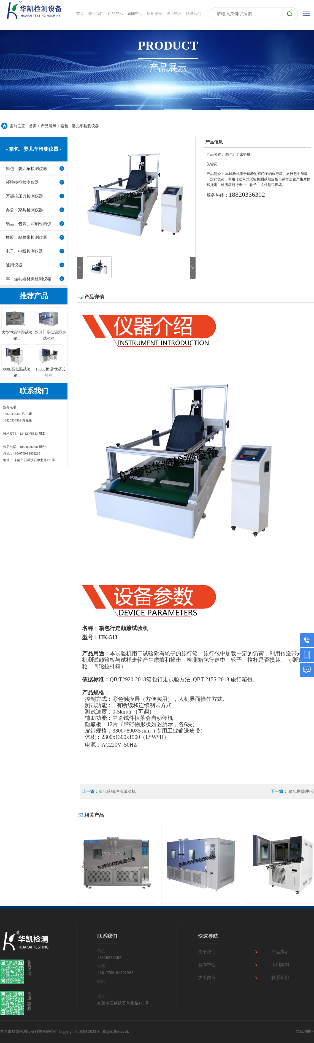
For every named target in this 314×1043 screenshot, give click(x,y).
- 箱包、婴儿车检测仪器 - (33, 149)
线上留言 (207, 977)
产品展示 (48, 126)
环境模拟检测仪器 (22, 182)
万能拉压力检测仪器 (24, 196)
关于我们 (207, 951)
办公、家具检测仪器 (24, 210)
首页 (33, 126)
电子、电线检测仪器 (24, 251)
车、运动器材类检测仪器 (28, 279)
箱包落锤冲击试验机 (117, 791)
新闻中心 (207, 964)
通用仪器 (14, 265)
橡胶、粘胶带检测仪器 (26, 237)
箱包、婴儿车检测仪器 (79, 126)
